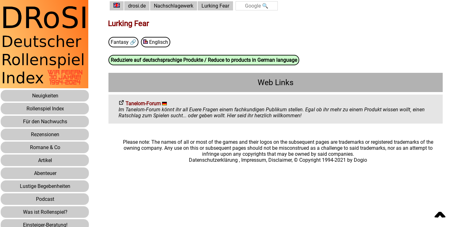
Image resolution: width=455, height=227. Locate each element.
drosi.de (137, 6)
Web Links (276, 82)
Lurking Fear (215, 6)
